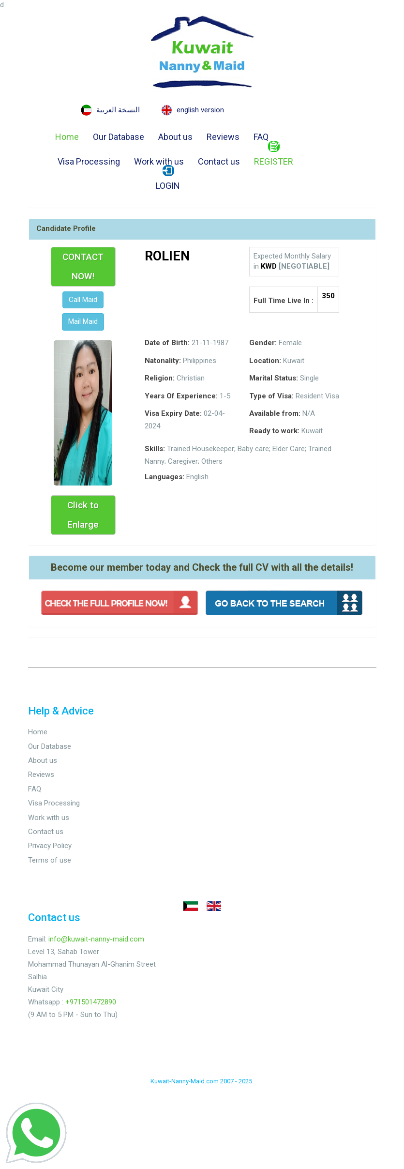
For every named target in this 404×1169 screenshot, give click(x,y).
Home (67, 137)
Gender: (263, 342)
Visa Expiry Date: (173, 413)
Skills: (155, 448)
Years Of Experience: (181, 396)
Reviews (223, 137)
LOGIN (168, 179)
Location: (265, 360)
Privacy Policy (50, 845)
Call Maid (83, 299)
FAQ (261, 137)
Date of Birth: (167, 342)
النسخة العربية (118, 110)
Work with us (159, 161)
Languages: (164, 476)
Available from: (274, 413)
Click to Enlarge (83, 515)
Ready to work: (274, 430)
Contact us (219, 161)
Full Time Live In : (284, 300)
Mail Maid (83, 321)
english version (200, 110)
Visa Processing (89, 161)
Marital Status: (273, 378)
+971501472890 (90, 1002)
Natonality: (163, 360)
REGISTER (273, 155)
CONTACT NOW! (83, 266)
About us (175, 137)
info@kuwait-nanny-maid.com (96, 939)
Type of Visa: (271, 396)
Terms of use (49, 860)
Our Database (118, 137)
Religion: (160, 378)
